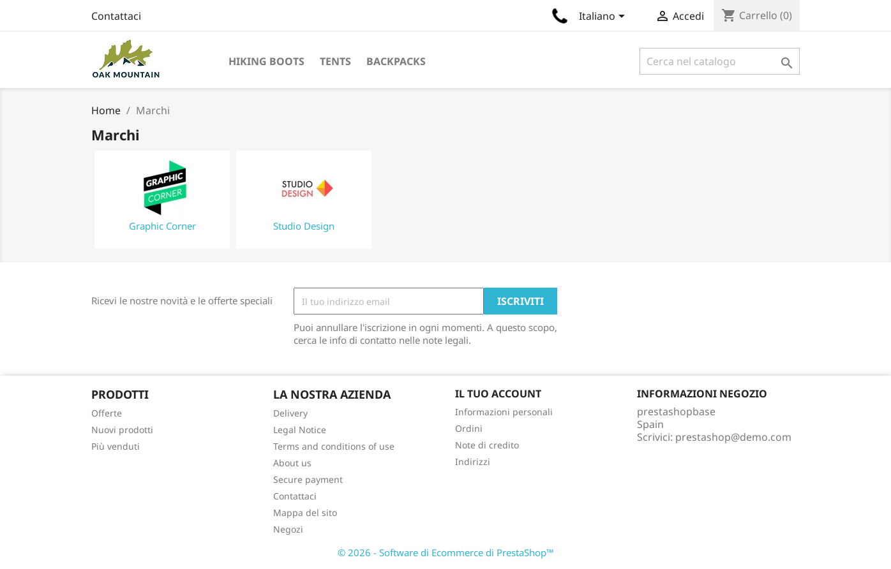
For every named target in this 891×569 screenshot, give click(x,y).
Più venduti (115, 446)
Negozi (288, 529)
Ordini (469, 428)
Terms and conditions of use (333, 446)
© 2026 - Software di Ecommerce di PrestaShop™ (446, 552)
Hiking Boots (266, 61)
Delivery (290, 413)
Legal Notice (299, 430)
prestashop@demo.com (733, 437)
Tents (335, 61)
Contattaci (116, 16)
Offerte (106, 413)
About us (292, 463)
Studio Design (303, 225)
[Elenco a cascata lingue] (604, 17)
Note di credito (487, 445)
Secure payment (308, 479)
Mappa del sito (305, 512)
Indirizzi (472, 461)
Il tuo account (498, 394)
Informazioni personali (504, 412)
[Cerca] (720, 61)
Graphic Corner (162, 225)
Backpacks (396, 61)
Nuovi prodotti (122, 430)
